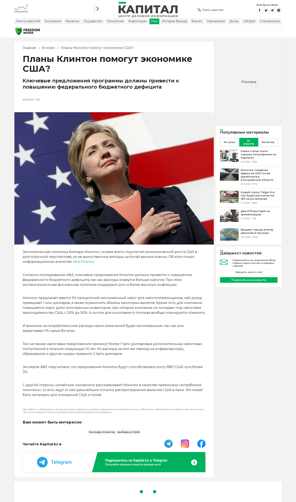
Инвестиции (137, 21)
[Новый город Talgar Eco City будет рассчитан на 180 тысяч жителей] (229, 202)
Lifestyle (249, 21)
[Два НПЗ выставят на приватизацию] (229, 221)
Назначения (216, 21)
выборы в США (129, 432)
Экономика (53, 21)
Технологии (115, 21)
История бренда (174, 21)
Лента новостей (28, 21)
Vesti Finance (83, 262)
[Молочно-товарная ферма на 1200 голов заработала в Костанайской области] (229, 180)
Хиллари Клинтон (102, 432)
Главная (29, 48)
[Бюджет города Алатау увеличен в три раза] (229, 239)
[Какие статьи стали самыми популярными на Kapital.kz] (229, 161)
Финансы (72, 21)
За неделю (248, 142)
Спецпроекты (270, 21)
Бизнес (197, 21)
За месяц (268, 142)
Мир (154, 21)
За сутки (229, 142)
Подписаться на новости (248, 280)
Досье (234, 21)
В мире (48, 48)
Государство (93, 21)
